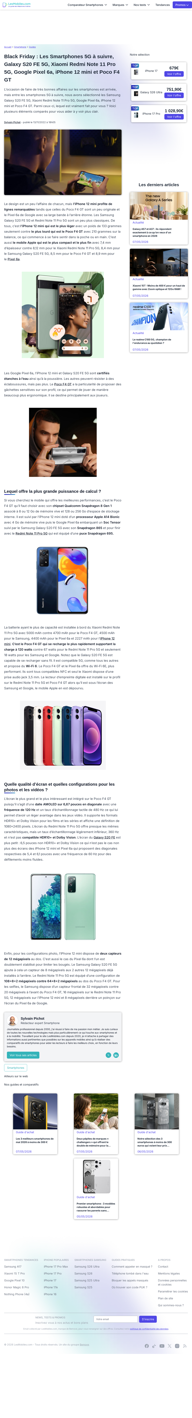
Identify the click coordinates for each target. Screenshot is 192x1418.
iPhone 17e (51, 1287)
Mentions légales (169, 1273)
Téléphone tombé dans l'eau (130, 1273)
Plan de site (165, 1298)
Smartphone (20, 47)
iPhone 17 (50, 1280)
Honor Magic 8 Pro (16, 1287)
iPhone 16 (50, 1294)
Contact (163, 1266)
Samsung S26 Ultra (86, 1266)
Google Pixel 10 (14, 1280)
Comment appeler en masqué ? (132, 1266)
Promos (182, 5)
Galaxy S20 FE (104, 837)
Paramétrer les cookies (173, 1291)
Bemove (84, 1344)
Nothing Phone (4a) (17, 1294)
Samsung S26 (83, 1273)
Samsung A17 (12, 1266)
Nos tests (142, 5)
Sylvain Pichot (12, 122)
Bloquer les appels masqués (130, 1280)
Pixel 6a (14, 259)
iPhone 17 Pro (53, 1273)
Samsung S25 (83, 1287)
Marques (120, 5)
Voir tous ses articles (23, 1055)
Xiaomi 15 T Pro (14, 1273)
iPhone (105, 638)
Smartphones (15, 1067)
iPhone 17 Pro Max (56, 1266)
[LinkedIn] (116, 1055)
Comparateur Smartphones (87, 5)
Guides (32, 47)
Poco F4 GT (63, 384)
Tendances (162, 5)
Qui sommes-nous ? (171, 1305)
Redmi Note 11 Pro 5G (31, 533)
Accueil (7, 47)
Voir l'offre (174, 74)
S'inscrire (148, 1319)
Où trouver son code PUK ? (129, 1287)
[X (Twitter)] (108, 1055)
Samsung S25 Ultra (86, 1280)
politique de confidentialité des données (149, 1328)
